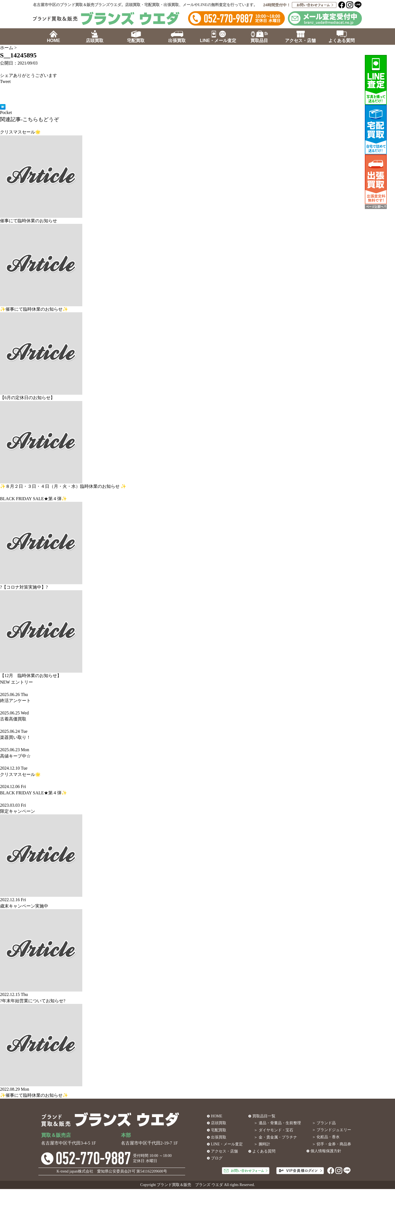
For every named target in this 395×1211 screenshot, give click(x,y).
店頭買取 (218, 1123)
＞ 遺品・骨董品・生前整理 (277, 1123)
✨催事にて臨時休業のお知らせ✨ (34, 309)
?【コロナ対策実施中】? (24, 587)
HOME (216, 1116)
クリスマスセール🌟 (20, 132)
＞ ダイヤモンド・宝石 (273, 1130)
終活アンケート (15, 700)
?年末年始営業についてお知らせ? (32, 1000)
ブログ (216, 1158)
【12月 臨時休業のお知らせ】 (30, 675)
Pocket (6, 112)
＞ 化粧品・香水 (326, 1137)
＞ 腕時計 (262, 1144)
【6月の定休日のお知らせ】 (27, 397)
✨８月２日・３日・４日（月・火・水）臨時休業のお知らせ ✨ (63, 486)
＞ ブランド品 (324, 1123)
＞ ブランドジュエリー (331, 1130)
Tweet (5, 81)
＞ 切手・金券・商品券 (331, 1144)
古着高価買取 (13, 719)
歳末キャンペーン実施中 (24, 906)
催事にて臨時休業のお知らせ (28, 220)
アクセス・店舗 (224, 1151)
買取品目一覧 (263, 1116)
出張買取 (218, 1137)
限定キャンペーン (17, 811)
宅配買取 (218, 1130)
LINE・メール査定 (227, 1144)
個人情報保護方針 (326, 1151)
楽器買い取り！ (15, 737)
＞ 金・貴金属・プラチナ (275, 1137)
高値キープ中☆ (15, 756)
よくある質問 (263, 1151)
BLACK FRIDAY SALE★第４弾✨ (33, 498)
